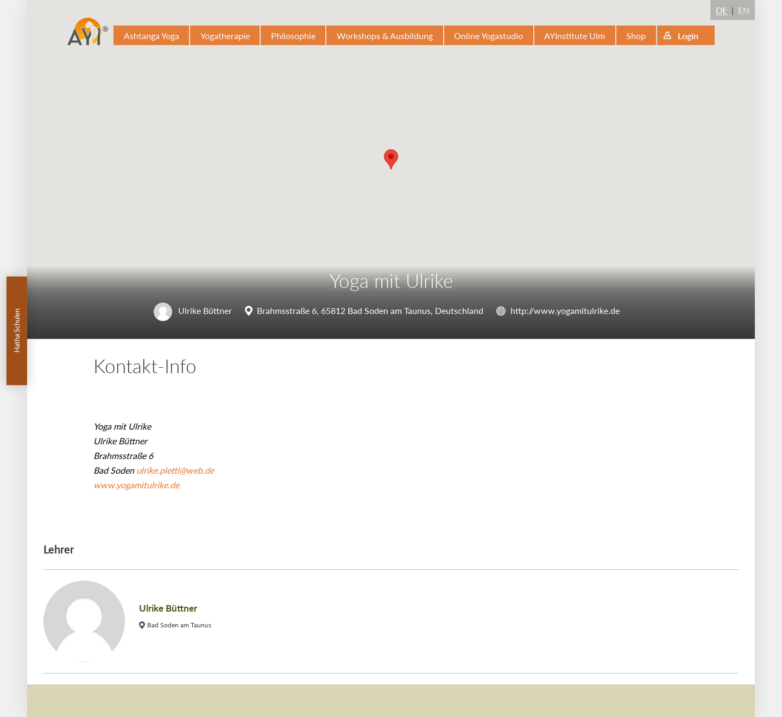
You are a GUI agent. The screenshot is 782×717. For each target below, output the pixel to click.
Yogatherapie (225, 35)
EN (743, 10)
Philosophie (293, 35)
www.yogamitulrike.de (136, 485)
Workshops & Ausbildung (385, 35)
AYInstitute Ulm (574, 35)
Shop (636, 35)
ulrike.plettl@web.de (175, 470)
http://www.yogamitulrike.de (565, 310)
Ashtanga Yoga (151, 35)
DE (721, 10)
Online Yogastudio (488, 35)
